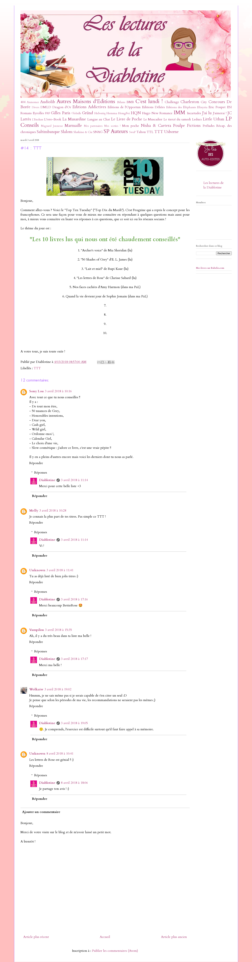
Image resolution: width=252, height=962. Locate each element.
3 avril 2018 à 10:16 (58, 391)
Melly (33, 510)
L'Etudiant (37, 119)
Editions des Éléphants (181, 107)
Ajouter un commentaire (41, 812)
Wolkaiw (36, 689)
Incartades (194, 113)
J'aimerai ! (219, 113)
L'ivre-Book (52, 119)
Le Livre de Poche (126, 119)
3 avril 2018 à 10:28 (52, 510)
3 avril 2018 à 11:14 (74, 480)
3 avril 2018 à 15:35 (58, 630)
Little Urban (213, 119)
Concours (216, 102)
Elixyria (202, 107)
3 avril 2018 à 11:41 (59, 570)
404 (22, 102)
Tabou (141, 132)
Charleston (189, 102)
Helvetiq (99, 113)
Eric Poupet (216, 107)
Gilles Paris (60, 113)
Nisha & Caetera (156, 125)
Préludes (209, 126)
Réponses (40, 472)
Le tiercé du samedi (177, 119)
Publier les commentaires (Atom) (115, 950)
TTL (150, 132)
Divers (35, 107)
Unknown (37, 570)
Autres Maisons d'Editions (86, 101)
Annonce (33, 102)
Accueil (105, 937)
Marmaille (73, 125)
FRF (47, 113)
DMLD (45, 107)
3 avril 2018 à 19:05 (74, 723)
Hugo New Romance (157, 113)
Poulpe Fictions (187, 125)
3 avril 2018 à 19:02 (57, 689)
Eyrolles (38, 113)
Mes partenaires (93, 126)
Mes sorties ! (112, 126)
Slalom (66, 131)
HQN (136, 113)
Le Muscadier (152, 119)
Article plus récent (36, 937)
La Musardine (74, 119)
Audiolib (47, 102)
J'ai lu (207, 113)
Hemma (111, 113)
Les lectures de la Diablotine (213, 185)
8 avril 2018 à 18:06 (74, 782)
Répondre (36, 463)
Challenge (172, 102)
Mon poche (130, 126)
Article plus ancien (174, 937)
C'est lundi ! (149, 101)
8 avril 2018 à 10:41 (59, 753)
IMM (179, 112)
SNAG (98, 132)
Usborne (171, 131)
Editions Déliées (153, 107)
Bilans (121, 102)
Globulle (76, 113)
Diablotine (47, 480)
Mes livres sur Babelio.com (210, 268)
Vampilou (36, 630)
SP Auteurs (116, 131)
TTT (158, 131)
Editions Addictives (89, 107)
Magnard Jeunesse (52, 126)
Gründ (87, 113)
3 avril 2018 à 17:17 (74, 659)
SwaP (132, 132)
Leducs (197, 119)
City (204, 102)
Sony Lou (36, 391)
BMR (130, 102)
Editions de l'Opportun (124, 107)
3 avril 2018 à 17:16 (74, 599)
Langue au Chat (98, 119)
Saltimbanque (48, 131)
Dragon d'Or (61, 107)
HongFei (124, 113)
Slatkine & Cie (83, 132)
